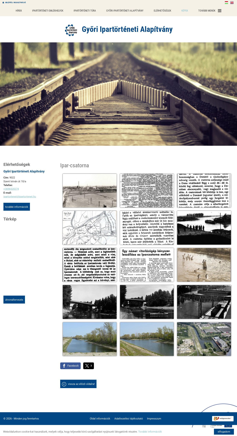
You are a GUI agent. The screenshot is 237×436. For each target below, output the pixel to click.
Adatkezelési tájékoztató (128, 416)
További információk (16, 205)
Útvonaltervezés (14, 298)
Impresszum (154, 416)
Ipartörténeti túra (87, 9)
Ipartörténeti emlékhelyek (52, 9)
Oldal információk (100, 416)
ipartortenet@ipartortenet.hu (19, 194)
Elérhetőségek (158, 9)
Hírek (25, 9)
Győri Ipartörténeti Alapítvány (124, 9)
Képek (179, 9)
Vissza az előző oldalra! (81, 382)
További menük (203, 10)
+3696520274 (11, 187)
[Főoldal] (71, 28)
